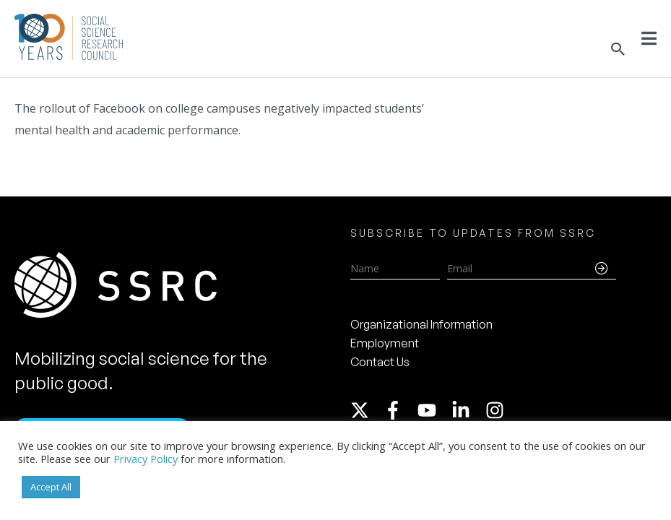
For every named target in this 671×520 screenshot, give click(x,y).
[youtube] (433, 410)
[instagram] (497, 410)
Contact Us (380, 362)
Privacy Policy (145, 458)
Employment (384, 343)
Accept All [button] (51, 486)
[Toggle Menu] (649, 38)
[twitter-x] (366, 410)
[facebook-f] (399, 410)
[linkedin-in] (467, 410)
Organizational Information (421, 324)
